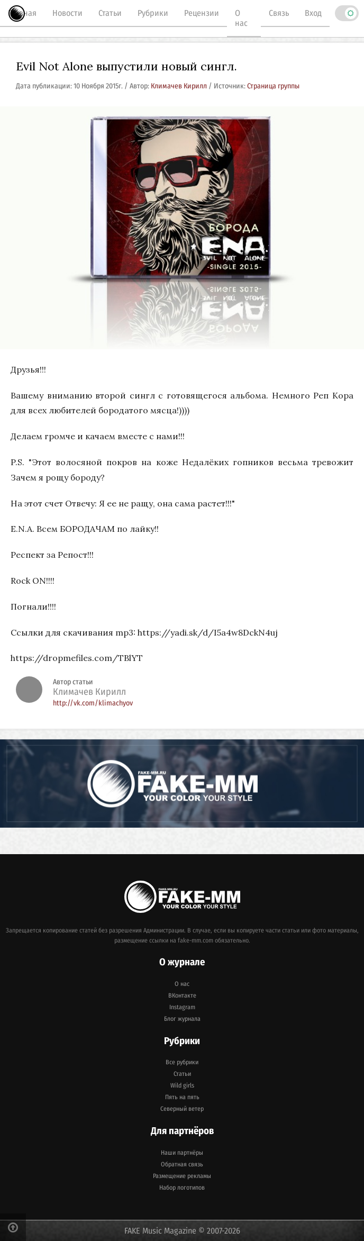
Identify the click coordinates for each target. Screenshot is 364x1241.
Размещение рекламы (182, 1176)
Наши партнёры (182, 1152)
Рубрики (153, 13)
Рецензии (201, 13)
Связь (279, 13)
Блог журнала (182, 1018)
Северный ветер (182, 1108)
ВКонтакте (182, 995)
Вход (313, 13)
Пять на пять (182, 1097)
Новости (67, 13)
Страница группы (273, 85)
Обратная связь (182, 1164)
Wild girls (182, 1085)
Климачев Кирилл (179, 85)
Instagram (182, 1007)
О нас (241, 18)
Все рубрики (182, 1062)
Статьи (110, 13)
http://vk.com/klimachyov (93, 703)
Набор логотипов (182, 1187)
